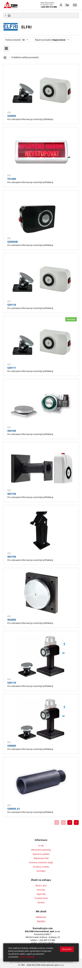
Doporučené (59, 39)
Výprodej (41, 893)
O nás (41, 845)
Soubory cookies (41, 866)
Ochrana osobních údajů (41, 862)
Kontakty (41, 870)
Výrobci (41, 902)
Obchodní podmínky (41, 849)
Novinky (41, 889)
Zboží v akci (41, 885)
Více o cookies (27, 956)
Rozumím (67, 949)
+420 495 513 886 (49, 7)
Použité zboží (41, 898)
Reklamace (41, 917)
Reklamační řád (41, 858)
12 (23, 39)
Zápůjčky (41, 921)
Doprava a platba (41, 854)
